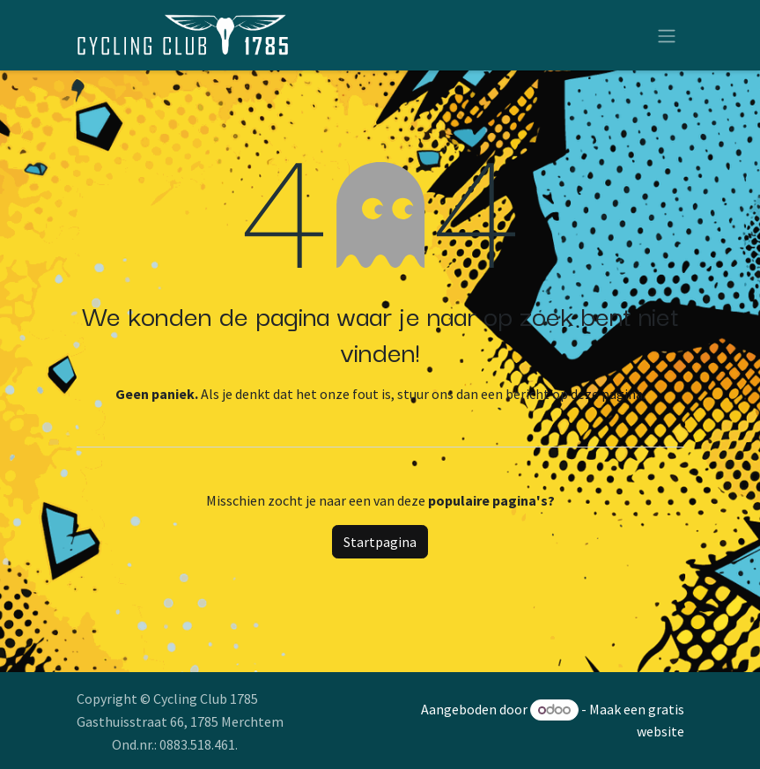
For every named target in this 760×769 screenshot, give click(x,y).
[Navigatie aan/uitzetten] (666, 35)
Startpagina (380, 542)
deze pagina (607, 394)
